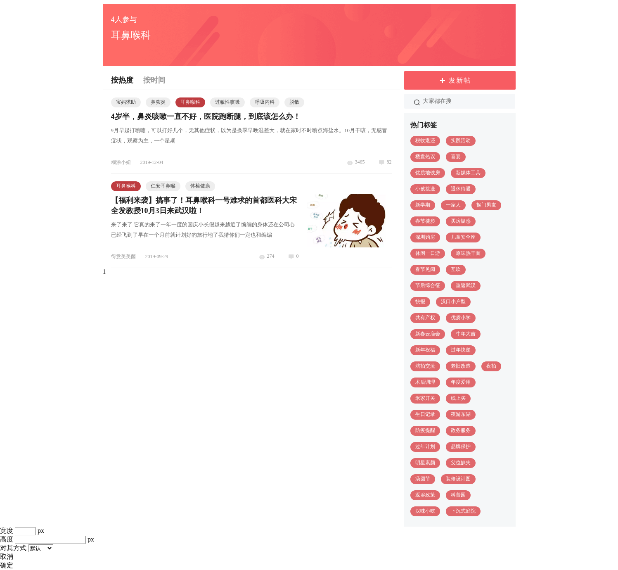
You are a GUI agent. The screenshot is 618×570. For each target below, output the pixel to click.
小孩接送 (425, 189)
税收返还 (425, 140)
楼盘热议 (425, 156)
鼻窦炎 (158, 102)
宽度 (6, 530)
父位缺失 (461, 463)
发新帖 (460, 80)
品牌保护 (461, 446)
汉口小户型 (453, 301)
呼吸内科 (265, 102)
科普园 (458, 495)
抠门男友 (486, 205)
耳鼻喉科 (190, 102)
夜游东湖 (461, 414)
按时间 (154, 80)
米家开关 (425, 398)
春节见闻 (425, 269)
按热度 (122, 80)
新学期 (422, 205)
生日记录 (425, 414)
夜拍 (491, 366)
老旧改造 (461, 366)
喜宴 (456, 156)
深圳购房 (425, 237)
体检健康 (200, 186)
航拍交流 (425, 366)
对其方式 (13, 547)
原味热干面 (468, 253)
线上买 (458, 398)
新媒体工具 (468, 173)
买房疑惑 (461, 221)
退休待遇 (461, 189)
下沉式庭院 (463, 511)
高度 (6, 539)
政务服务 (461, 430)
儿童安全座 (463, 237)
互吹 (456, 269)
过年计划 (425, 446)
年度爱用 (461, 382)
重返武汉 (466, 285)
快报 (420, 301)
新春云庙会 (427, 334)
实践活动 (461, 140)
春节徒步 (425, 221)
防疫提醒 (425, 430)
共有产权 (425, 318)
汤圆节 (422, 479)
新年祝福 (425, 350)
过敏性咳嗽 (227, 102)
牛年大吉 (466, 334)
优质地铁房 (427, 173)
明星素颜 (425, 463)
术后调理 (425, 382)
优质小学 (461, 318)
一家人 (453, 205)
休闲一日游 (427, 253)
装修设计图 (458, 479)
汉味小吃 (425, 511)
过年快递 (461, 350)
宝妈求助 (126, 102)
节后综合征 (427, 285)
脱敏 (294, 102)
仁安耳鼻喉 (163, 186)
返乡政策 (425, 495)
